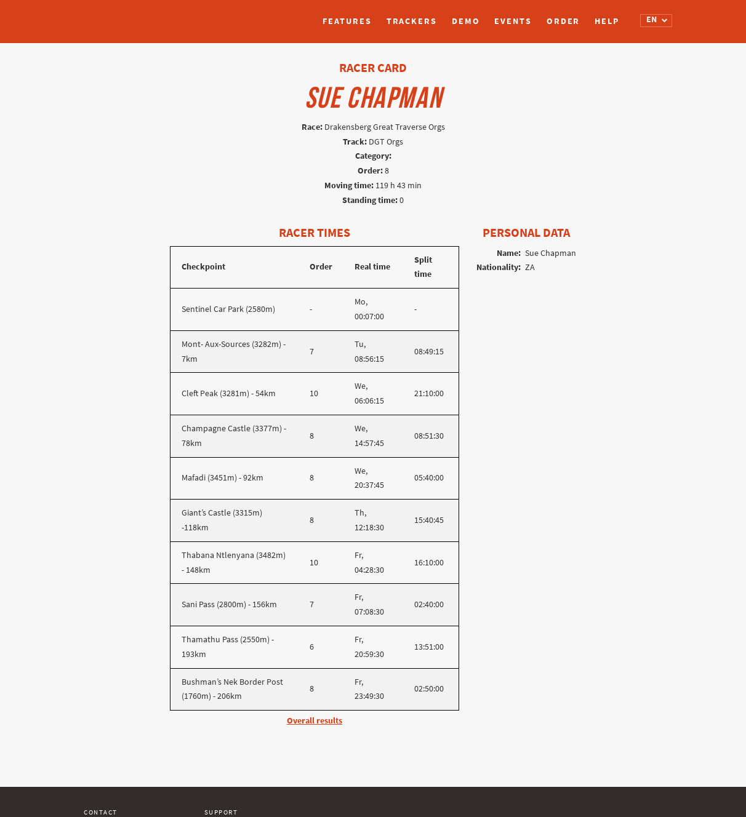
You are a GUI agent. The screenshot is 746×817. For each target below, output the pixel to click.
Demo (466, 21)
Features (347, 21)
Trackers (412, 21)
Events (512, 21)
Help (607, 21)
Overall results (314, 721)
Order (563, 21)
